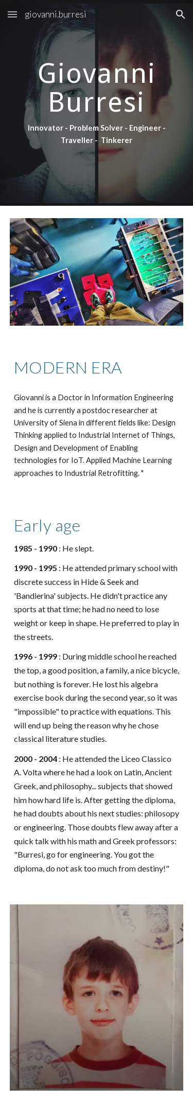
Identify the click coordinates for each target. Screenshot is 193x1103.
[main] (97, 103)
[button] (12, 14)
